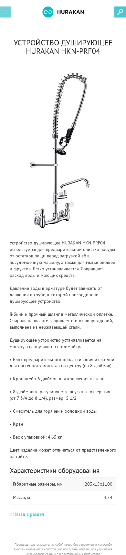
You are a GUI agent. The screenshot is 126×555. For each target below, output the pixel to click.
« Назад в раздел (27, 514)
